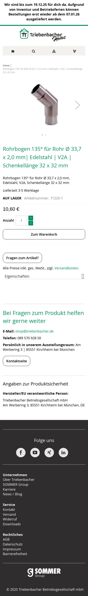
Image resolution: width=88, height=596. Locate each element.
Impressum (12, 549)
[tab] (44, 275)
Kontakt (9, 509)
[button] (77, 105)
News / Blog (12, 494)
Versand (9, 514)
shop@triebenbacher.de (35, 331)
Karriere (9, 489)
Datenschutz (13, 544)
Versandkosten (66, 268)
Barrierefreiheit (15, 554)
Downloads (12, 524)
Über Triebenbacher (18, 479)
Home (6, 65)
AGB (6, 539)
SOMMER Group (15, 484)
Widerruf (10, 519)
